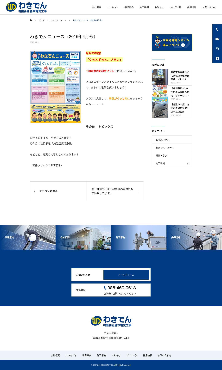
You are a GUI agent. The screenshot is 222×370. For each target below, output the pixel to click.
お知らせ (159, 7)
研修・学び (161, 155)
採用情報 (191, 7)
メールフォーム (126, 274)
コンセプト (113, 7)
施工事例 (144, 7)
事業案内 (129, 7)
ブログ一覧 (175, 7)
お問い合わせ (209, 7)
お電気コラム (162, 139)
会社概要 (96, 7)
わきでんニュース (165, 147)
